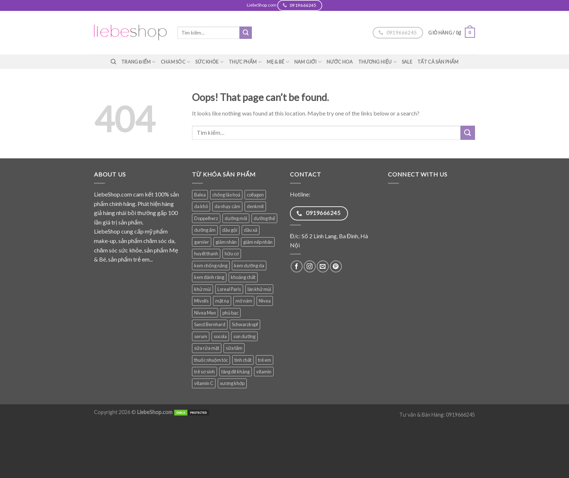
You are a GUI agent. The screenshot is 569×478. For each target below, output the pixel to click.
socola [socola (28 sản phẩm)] (220, 336)
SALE (407, 62)
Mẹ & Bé (278, 61)
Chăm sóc (176, 61)
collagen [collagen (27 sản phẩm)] (255, 195)
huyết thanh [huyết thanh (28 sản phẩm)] (206, 253)
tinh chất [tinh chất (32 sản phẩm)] (242, 360)
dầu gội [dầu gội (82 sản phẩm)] (229, 230)
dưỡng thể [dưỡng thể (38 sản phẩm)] (264, 218)
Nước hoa (340, 62)
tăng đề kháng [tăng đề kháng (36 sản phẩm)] (235, 371)
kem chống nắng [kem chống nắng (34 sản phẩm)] (211, 265)
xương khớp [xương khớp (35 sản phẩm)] (232, 383)
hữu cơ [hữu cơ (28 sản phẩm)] (232, 253)
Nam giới (308, 61)
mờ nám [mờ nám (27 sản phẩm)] (244, 301)
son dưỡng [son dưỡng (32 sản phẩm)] (244, 336)
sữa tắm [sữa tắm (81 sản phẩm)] (234, 348)
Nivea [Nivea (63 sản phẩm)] (265, 301)
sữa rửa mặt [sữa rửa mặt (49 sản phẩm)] (206, 348)
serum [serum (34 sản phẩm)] (200, 336)
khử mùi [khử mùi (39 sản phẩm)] (202, 289)
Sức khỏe (209, 61)
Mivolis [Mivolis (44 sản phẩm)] (201, 301)
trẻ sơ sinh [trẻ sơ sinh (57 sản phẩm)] (204, 371)
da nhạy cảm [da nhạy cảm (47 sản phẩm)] (227, 206)
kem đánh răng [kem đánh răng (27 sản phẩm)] (209, 277)
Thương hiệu (377, 61)
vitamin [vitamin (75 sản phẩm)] (263, 371)
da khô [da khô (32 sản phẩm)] (201, 206)
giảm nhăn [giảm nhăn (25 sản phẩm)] (226, 242)
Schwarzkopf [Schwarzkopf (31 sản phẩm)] (245, 324)
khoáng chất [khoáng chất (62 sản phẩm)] (243, 277)
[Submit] (246, 33)
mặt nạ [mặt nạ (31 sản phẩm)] (222, 301)
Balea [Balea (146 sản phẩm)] (200, 195)
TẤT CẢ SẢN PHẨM (438, 62)
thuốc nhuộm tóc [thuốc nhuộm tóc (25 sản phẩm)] (211, 360)
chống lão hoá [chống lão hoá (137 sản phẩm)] (226, 195)
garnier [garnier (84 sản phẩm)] (201, 242)
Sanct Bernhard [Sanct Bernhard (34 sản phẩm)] (209, 324)
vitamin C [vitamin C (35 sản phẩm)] (203, 383)
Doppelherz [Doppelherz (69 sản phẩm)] (206, 218)
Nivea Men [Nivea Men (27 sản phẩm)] (205, 313)
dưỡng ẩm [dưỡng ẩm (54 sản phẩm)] (205, 230)
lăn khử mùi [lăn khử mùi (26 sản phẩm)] (259, 289)
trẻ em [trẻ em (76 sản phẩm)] (264, 360)
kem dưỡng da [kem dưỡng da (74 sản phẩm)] (249, 265)
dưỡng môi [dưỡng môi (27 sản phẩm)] (236, 218)
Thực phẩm (245, 61)
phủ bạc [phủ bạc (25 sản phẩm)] (230, 313)
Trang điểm (138, 61)
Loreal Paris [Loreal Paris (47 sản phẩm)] (229, 289)
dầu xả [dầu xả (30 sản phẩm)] (250, 230)
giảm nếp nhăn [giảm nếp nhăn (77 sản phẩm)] (258, 242)
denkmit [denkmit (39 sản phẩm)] (255, 206)
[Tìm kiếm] (113, 62)
